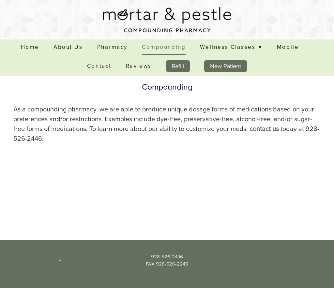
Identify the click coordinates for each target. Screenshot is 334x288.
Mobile (288, 47)
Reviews (139, 66)
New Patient (225, 66)
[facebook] (60, 258)
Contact (99, 66)
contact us (264, 128)
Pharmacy (112, 47)
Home (30, 47)
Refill (178, 66)
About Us (68, 47)
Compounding (164, 47)
